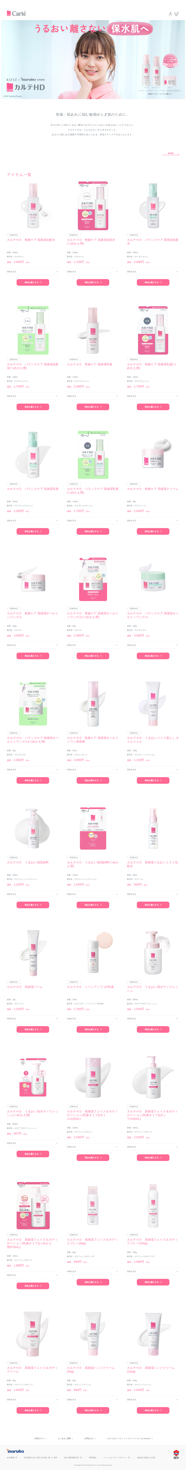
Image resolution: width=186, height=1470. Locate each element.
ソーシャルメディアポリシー (115, 1457)
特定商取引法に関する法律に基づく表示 (40, 1457)
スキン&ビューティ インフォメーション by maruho (128, 1438)
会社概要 (10, 1457)
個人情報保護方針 (71, 1457)
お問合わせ (89, 1438)
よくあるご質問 (64, 1438)
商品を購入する (32, 282)
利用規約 (92, 1457)
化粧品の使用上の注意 (146, 1457)
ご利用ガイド (39, 1438)
